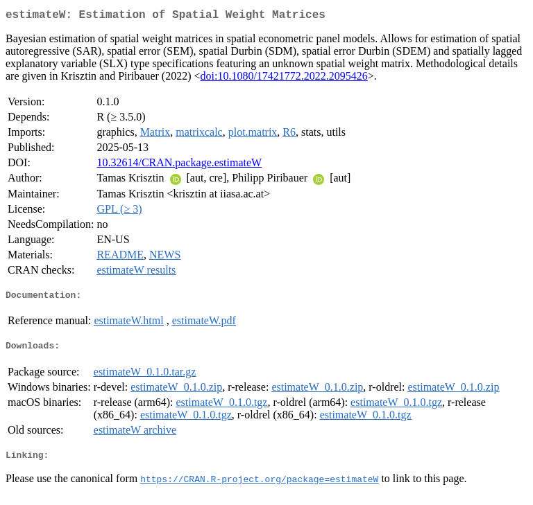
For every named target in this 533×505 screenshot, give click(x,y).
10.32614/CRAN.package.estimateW (179, 165)
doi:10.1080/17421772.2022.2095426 (284, 79)
